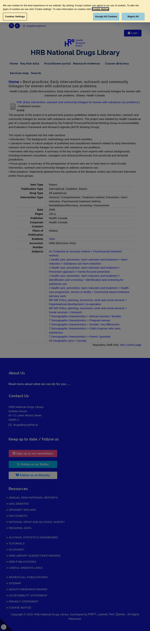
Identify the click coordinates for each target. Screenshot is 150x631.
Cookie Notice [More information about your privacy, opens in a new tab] (100, 9)
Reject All (133, 16)
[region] (75, 11)
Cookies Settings (15, 16)
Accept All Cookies (106, 16)
